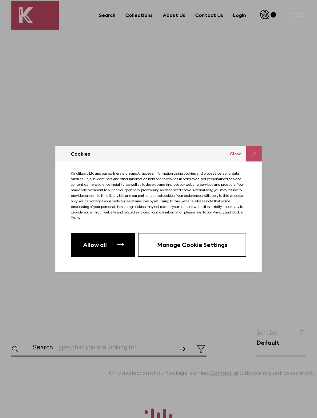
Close (236, 153)
